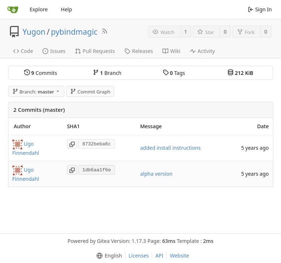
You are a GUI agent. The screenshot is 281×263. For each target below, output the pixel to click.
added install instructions (170, 147)
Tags (174, 72)
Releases (138, 50)
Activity (202, 50)
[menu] (108, 255)
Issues (53, 50)
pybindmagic (74, 31)
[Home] (12, 9)
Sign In (260, 9)
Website (179, 255)
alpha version (156, 173)
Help (66, 9)
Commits (40, 72)
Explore (39, 9)
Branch (107, 72)
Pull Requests (95, 50)
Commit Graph (90, 91)
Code (23, 50)
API (159, 255)
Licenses (138, 255)
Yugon (34, 31)
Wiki (171, 50)
